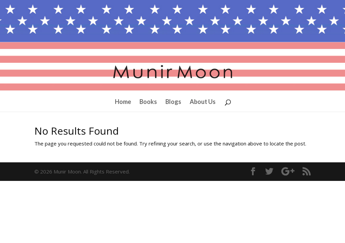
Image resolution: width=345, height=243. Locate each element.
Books (148, 102)
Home (123, 102)
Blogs (173, 102)
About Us (203, 102)
